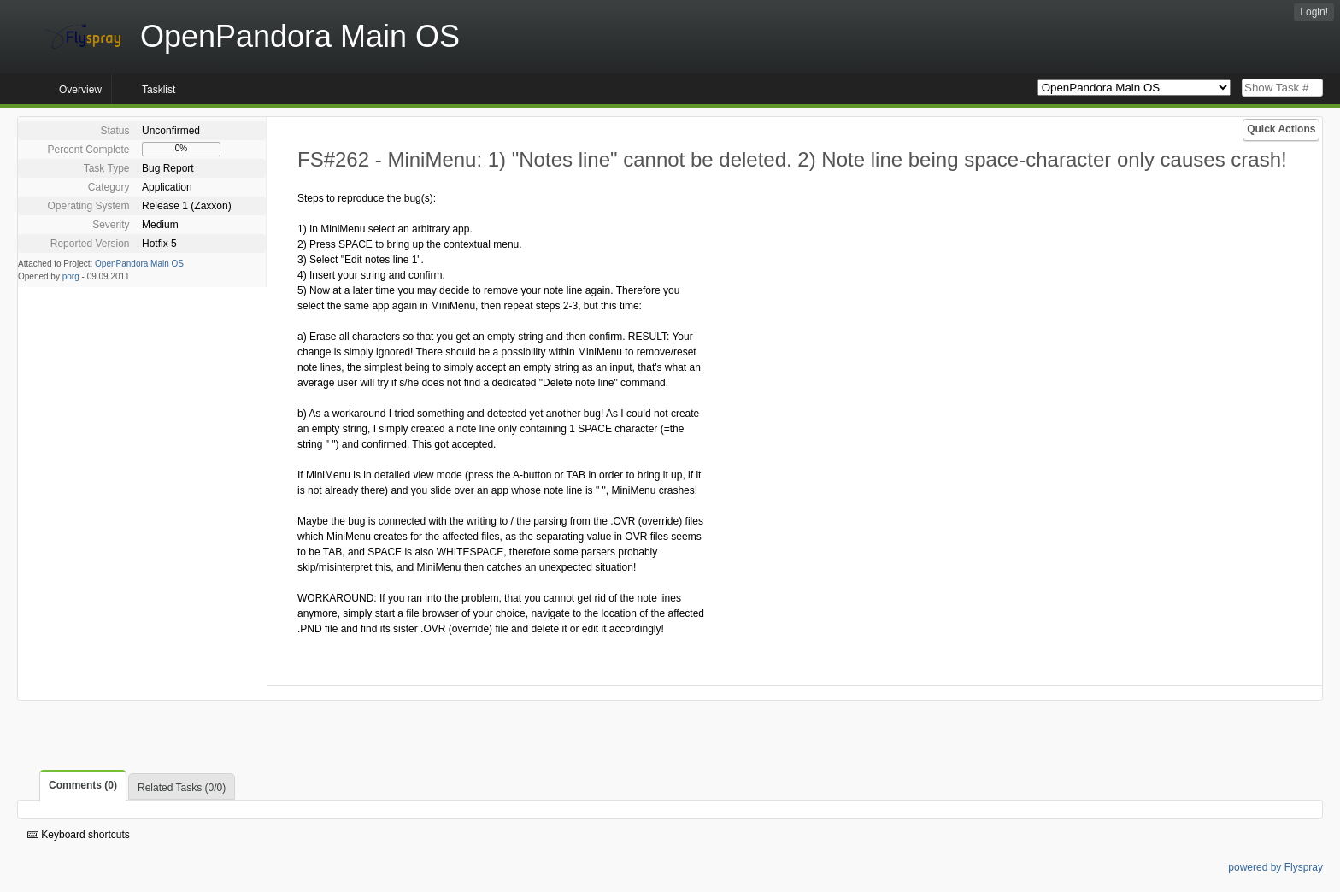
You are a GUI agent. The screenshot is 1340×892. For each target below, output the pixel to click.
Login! (1314, 12)
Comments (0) (83, 785)
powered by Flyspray (1275, 867)
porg (70, 276)
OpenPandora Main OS (139, 263)
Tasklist (158, 90)
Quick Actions (1281, 129)
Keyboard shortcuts (78, 835)
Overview (80, 90)
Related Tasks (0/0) (182, 788)
